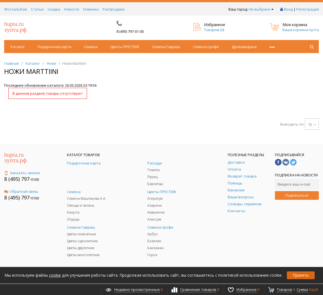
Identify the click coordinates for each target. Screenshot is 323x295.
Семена (91, 46)
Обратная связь (21, 191)
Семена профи (206, 46)
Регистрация (307, 9)
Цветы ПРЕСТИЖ (124, 46)
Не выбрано (261, 9)
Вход (288, 9)
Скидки (54, 9)
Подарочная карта (54, 46)
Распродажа (114, 9)
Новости (71, 9)
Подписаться (296, 195)
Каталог (18, 46)
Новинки (91, 9)
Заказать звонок (22, 172)
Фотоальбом (15, 9)
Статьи (37, 9)
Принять (301, 275)
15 (312, 124)
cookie (55, 275)
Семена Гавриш (166, 46)
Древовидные (244, 46)
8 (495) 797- (17, 179)
